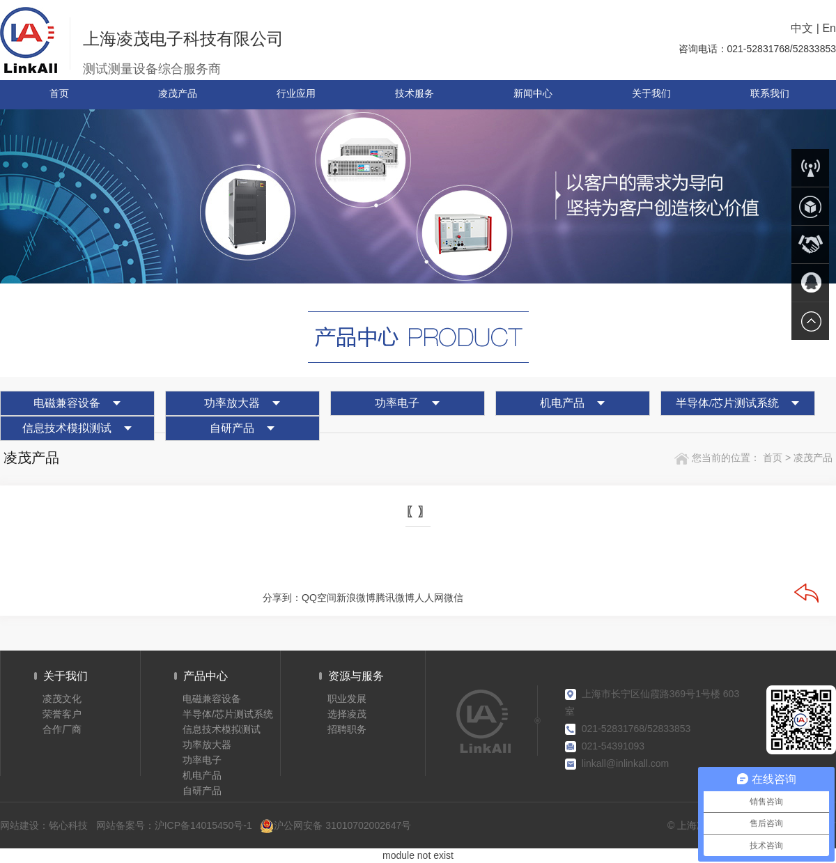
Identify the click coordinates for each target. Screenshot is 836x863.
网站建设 (19, 825)
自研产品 (232, 428)
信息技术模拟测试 (66, 428)
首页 (771, 457)
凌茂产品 (813, 457)
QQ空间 (319, 597)
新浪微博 (356, 597)
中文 (802, 28)
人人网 (429, 597)
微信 (453, 597)
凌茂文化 (62, 698)
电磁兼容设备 (66, 403)
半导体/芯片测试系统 (727, 403)
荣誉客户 (62, 714)
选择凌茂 (346, 714)
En (829, 28)
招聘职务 (346, 729)
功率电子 (397, 403)
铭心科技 (68, 825)
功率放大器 (232, 403)
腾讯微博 (395, 597)
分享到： (282, 597)
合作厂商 (62, 729)
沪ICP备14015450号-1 (203, 825)
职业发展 (346, 698)
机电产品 (562, 403)
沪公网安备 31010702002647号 (335, 825)
